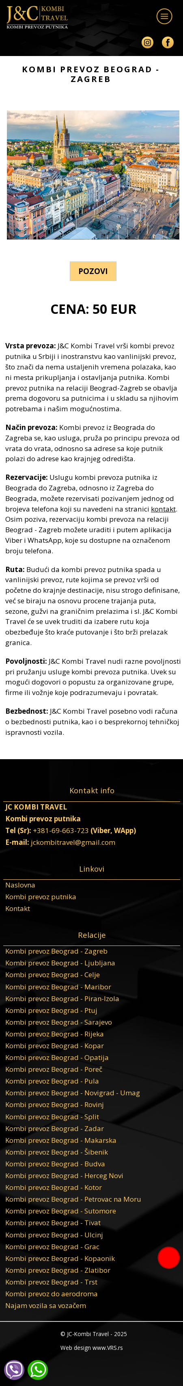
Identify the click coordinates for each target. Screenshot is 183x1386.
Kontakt (17, 908)
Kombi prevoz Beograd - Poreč (53, 1069)
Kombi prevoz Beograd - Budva (55, 1163)
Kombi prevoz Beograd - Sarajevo (58, 1022)
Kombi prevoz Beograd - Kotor (53, 1187)
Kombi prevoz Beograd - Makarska (60, 1140)
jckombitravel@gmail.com (73, 842)
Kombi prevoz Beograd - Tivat (53, 1222)
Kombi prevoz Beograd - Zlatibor (57, 1270)
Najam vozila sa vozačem (45, 1305)
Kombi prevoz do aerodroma (51, 1293)
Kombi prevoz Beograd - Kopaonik (60, 1258)
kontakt (163, 509)
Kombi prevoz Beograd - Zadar (54, 1128)
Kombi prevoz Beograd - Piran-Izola (62, 998)
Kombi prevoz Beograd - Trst (51, 1282)
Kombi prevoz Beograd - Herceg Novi (64, 1175)
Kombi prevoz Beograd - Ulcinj (54, 1234)
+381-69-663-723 (61, 830)
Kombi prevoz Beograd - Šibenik (56, 1152)
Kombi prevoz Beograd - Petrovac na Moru (73, 1199)
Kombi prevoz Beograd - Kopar (54, 1045)
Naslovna (20, 884)
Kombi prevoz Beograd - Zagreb (56, 951)
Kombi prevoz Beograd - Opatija (57, 1057)
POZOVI (93, 271)
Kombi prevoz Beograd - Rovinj (54, 1104)
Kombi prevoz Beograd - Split (52, 1116)
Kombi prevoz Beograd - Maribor (58, 986)
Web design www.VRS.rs (91, 1347)
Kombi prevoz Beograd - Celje (52, 974)
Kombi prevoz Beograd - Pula (52, 1081)
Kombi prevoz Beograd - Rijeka (54, 1033)
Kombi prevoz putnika (40, 896)
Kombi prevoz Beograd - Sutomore (60, 1210)
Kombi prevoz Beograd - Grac (52, 1246)
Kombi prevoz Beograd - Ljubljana (60, 962)
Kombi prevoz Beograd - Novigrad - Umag (72, 1092)
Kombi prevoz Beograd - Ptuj (51, 1010)
